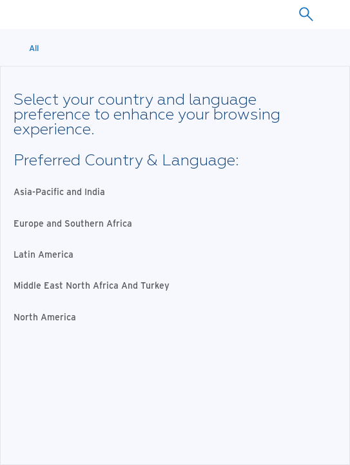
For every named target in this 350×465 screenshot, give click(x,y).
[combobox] (306, 14)
